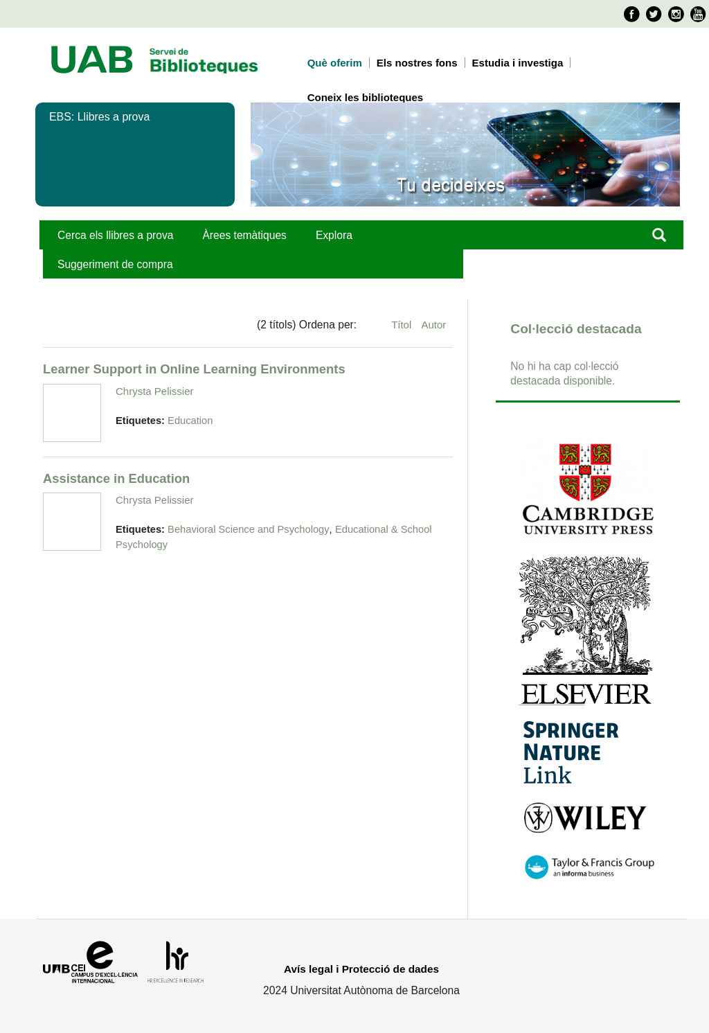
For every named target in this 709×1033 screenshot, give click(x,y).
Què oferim (334, 63)
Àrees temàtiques (244, 235)
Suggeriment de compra (115, 264)
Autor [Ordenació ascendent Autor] (433, 324)
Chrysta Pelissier (155, 391)
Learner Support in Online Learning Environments (194, 369)
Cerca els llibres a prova (115, 235)
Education (190, 420)
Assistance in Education (116, 478)
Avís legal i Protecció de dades (361, 969)
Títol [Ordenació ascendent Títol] (402, 324)
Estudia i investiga (518, 63)
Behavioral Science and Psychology (249, 529)
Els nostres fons (417, 63)
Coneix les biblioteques (365, 97)
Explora (334, 235)
